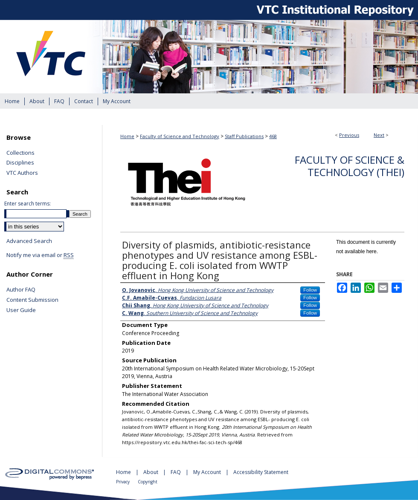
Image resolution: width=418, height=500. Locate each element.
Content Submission (32, 300)
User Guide (21, 310)
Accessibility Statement (260, 472)
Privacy (123, 482)
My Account (207, 472)
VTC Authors (22, 173)
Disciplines (20, 162)
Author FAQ (20, 289)
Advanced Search (29, 241)
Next (379, 135)
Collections (20, 153)
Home (127, 136)
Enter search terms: (27, 203)
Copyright (147, 482)
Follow (310, 289)
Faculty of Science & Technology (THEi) (349, 166)
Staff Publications (244, 136)
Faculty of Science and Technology (179, 136)
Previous (349, 135)
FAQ (176, 472)
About (151, 472)
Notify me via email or (40, 255)
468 (273, 136)
